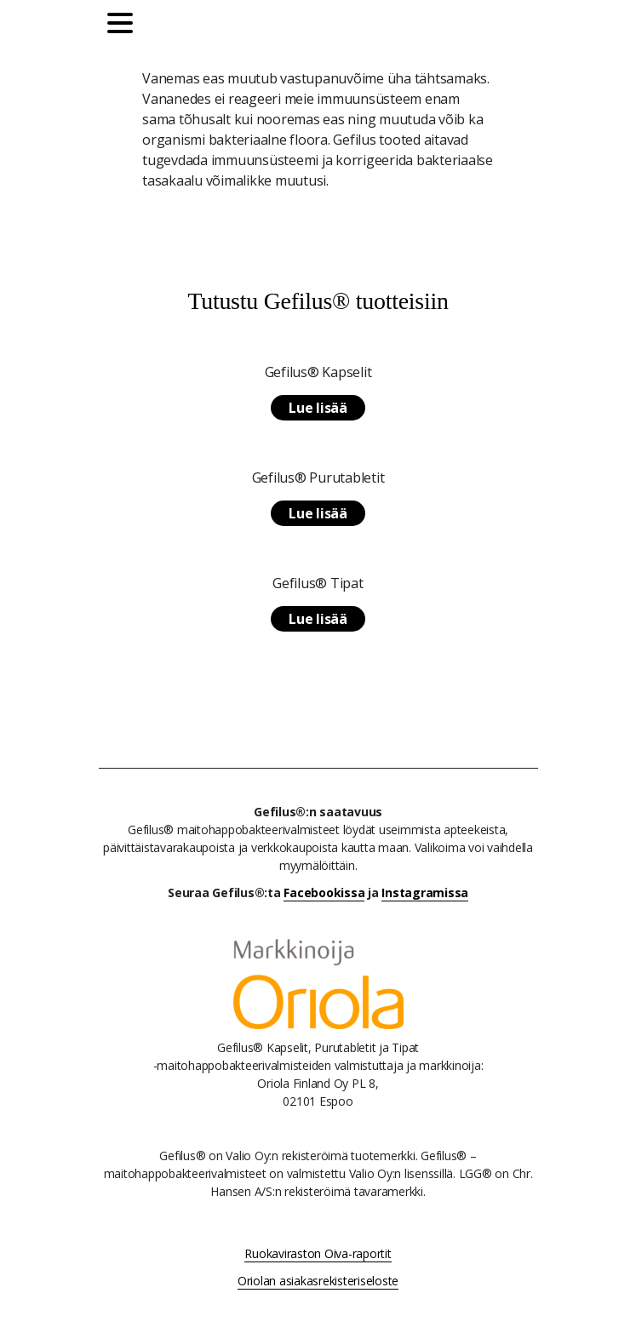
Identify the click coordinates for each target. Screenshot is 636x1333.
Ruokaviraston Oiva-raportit (317, 1253)
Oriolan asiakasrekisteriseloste (318, 1281)
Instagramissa (424, 892)
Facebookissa (324, 892)
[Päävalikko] (124, 25)
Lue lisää (318, 407)
